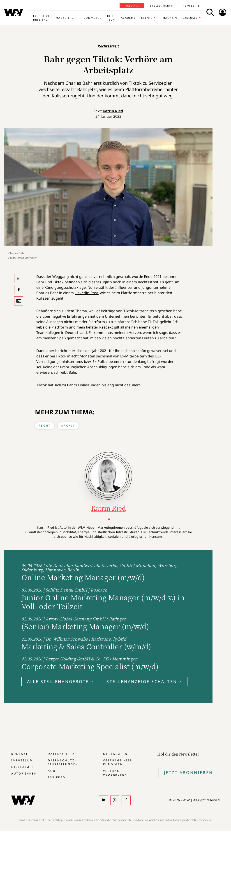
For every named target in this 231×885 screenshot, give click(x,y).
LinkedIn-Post (86, 292)
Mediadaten (115, 754)
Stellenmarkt (161, 5)
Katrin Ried (113, 110)
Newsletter (192, 5)
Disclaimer (22, 767)
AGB (51, 771)
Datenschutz (61, 754)
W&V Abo (133, 5)
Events (147, 17)
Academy (128, 17)
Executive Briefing (41, 17)
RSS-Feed (56, 777)
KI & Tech (111, 17)
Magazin (170, 17)
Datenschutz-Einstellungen (63, 762)
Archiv (68, 425)
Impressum (22, 760)
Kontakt (19, 754)
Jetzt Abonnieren (188, 772)
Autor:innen (24, 773)
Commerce (92, 17)
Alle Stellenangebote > (60, 681)
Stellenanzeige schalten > (144, 681)
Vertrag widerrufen (115, 773)
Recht (45, 425)
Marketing (65, 17)
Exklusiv (190, 17)
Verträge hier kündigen (117, 762)
